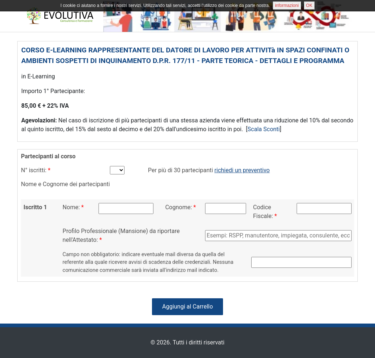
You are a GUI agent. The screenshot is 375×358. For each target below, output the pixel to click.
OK (309, 5)
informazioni (287, 5)
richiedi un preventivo (242, 170)
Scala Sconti (264, 129)
